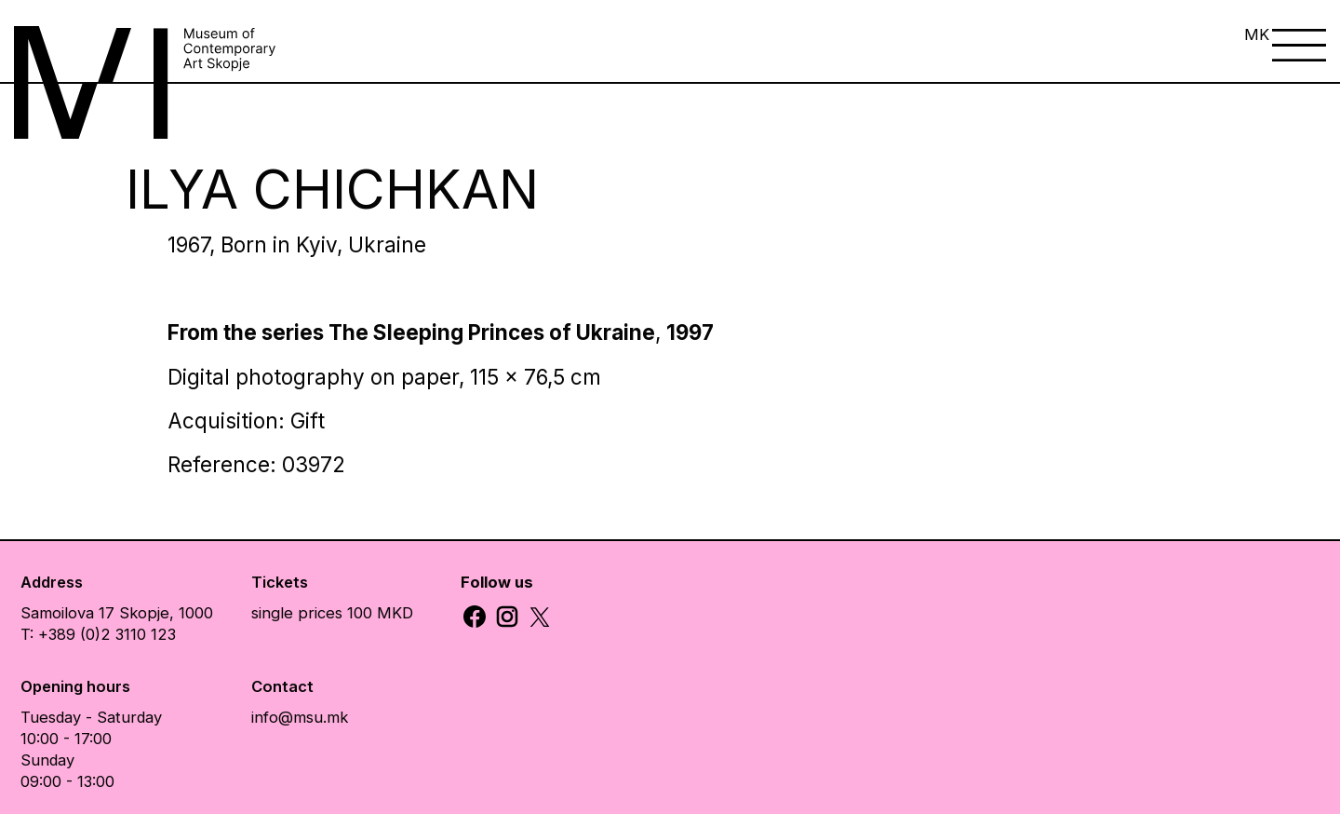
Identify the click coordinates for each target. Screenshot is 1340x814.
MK (1256, 34)
